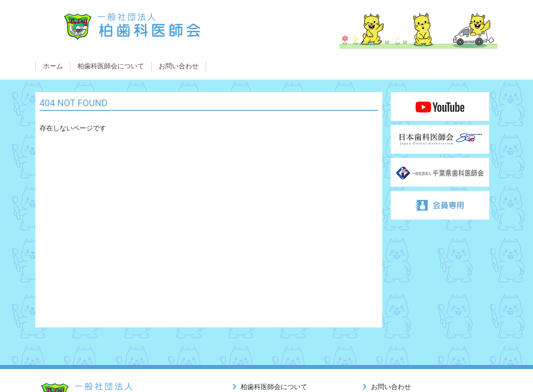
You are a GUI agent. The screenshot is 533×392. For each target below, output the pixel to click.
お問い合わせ (179, 66)
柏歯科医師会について (110, 66)
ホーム (53, 66)
